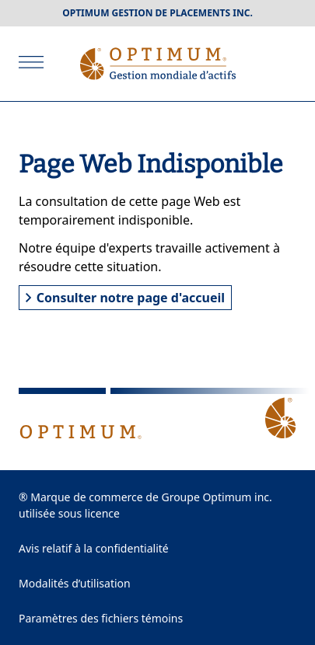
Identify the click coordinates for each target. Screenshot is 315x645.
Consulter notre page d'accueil (125, 297)
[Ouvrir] (31, 62)
